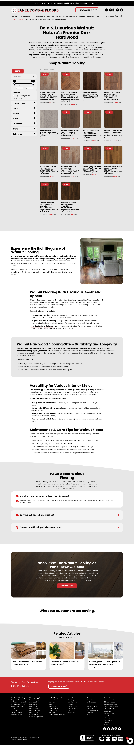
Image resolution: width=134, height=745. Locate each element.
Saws (50, 703)
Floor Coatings (34, 701)
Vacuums (52, 711)
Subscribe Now (58, 685)
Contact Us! (67, 584)
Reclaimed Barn (92, 701)
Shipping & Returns (74, 707)
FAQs (88, 703)
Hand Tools (52, 705)
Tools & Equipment (25, 15)
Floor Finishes (33, 705)
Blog (97, 15)
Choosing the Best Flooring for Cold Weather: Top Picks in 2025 (104, 662)
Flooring (14, 15)
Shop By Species (16, 714)
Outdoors (50, 15)
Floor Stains (33, 703)
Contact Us (71, 709)
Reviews (70, 703)
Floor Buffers (53, 709)
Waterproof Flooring (17, 705)
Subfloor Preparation (36, 716)
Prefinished (36, 325)
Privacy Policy (72, 705)
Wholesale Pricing (93, 709)
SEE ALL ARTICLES (67, 636)
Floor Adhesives (34, 709)
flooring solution (57, 271)
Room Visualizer (92, 699)
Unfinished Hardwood (18, 703)
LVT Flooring (15, 709)
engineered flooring (38, 53)
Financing (90, 711)
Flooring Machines (55, 699)
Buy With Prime (92, 705)
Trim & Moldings (34, 699)
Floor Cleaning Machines (57, 714)
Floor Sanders (53, 707)
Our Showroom (73, 701)
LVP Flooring (15, 707)
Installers (90, 707)
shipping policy (92, 2)
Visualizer (82, 15)
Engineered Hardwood (18, 699)
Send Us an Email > (110, 707)
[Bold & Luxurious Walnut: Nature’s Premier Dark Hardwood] (13, 94)
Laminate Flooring (17, 711)
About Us (90, 15)
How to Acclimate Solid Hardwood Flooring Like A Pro (27, 662)
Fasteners (52, 701)
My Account (110, 15)
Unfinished (48, 325)
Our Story (71, 699)
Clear (17, 70)
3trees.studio (22, 739)
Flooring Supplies (39, 15)
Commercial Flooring (70, 15)
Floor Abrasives (34, 707)
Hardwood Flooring (18, 697)
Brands (58, 15)
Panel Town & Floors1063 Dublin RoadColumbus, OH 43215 (110, 701)
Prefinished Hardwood (18, 701)
